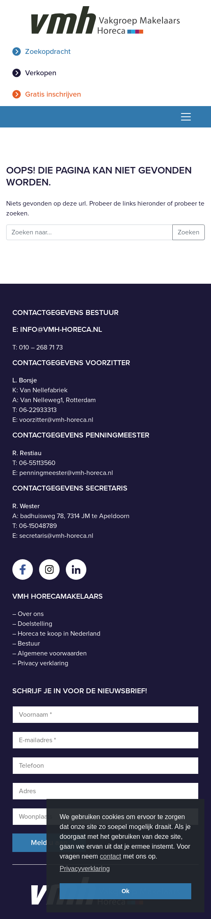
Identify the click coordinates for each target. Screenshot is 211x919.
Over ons (31, 613)
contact (110, 856)
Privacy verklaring (43, 663)
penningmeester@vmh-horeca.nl (66, 472)
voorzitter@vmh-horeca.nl (56, 419)
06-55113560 (37, 463)
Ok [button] (125, 891)
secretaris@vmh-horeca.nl (56, 535)
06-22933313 (38, 409)
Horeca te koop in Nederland (59, 633)
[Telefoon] (105, 765)
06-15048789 (38, 525)
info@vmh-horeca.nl (61, 329)
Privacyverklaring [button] (85, 868)
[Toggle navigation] (182, 116)
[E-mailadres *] (105, 740)
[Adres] (105, 791)
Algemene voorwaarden (52, 653)
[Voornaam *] (105, 714)
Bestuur (29, 643)
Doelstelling (35, 623)
